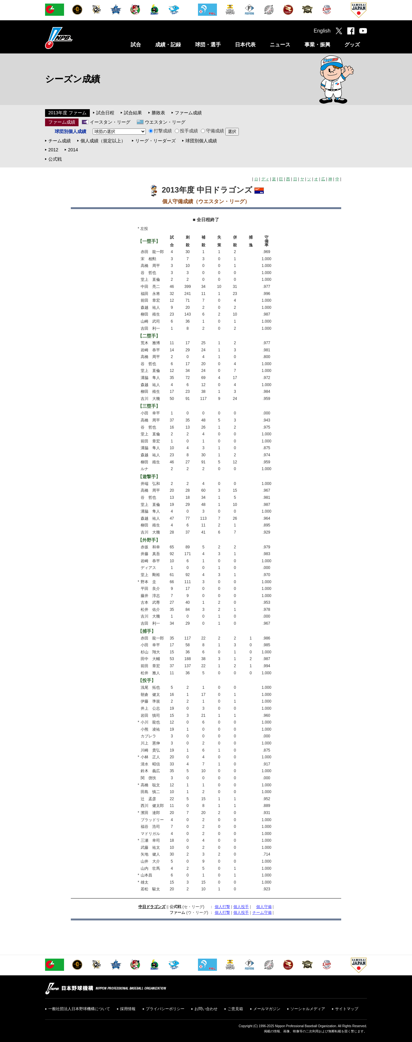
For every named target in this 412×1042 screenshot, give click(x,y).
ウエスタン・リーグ (165, 122)
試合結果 (133, 112)
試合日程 (105, 112)
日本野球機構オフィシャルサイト (75, 38)
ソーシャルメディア (307, 1009)
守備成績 (212, 130)
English (322, 30)
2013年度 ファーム (67, 112)
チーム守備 (262, 912)
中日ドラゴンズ (151, 907)
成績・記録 (168, 44)
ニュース (280, 44)
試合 (136, 44)
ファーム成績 (188, 112)
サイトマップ (346, 1009)
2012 (53, 149)
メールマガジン (266, 1009)
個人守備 (264, 907)
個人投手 (241, 907)
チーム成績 (59, 140)
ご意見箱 (235, 1009)
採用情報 (128, 1009)
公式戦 (55, 159)
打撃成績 (160, 130)
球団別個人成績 (201, 140)
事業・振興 (317, 44)
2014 (73, 149)
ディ (265, 179)
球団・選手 (208, 44)
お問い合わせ (206, 1009)
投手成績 (186, 130)
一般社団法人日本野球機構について (79, 1009)
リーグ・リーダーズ (155, 140)
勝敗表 (158, 112)
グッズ (352, 44)
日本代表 (245, 44)
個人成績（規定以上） (103, 140)
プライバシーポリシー (165, 1009)
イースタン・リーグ (110, 122)
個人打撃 (222, 907)
